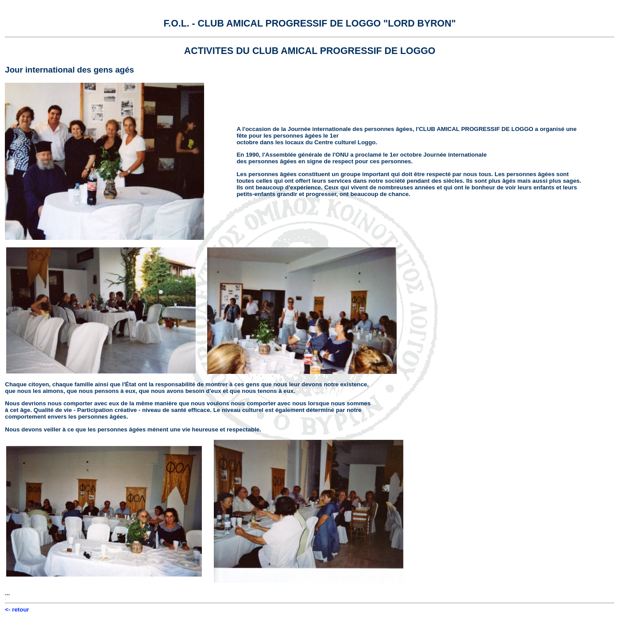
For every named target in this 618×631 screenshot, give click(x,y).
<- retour (17, 609)
